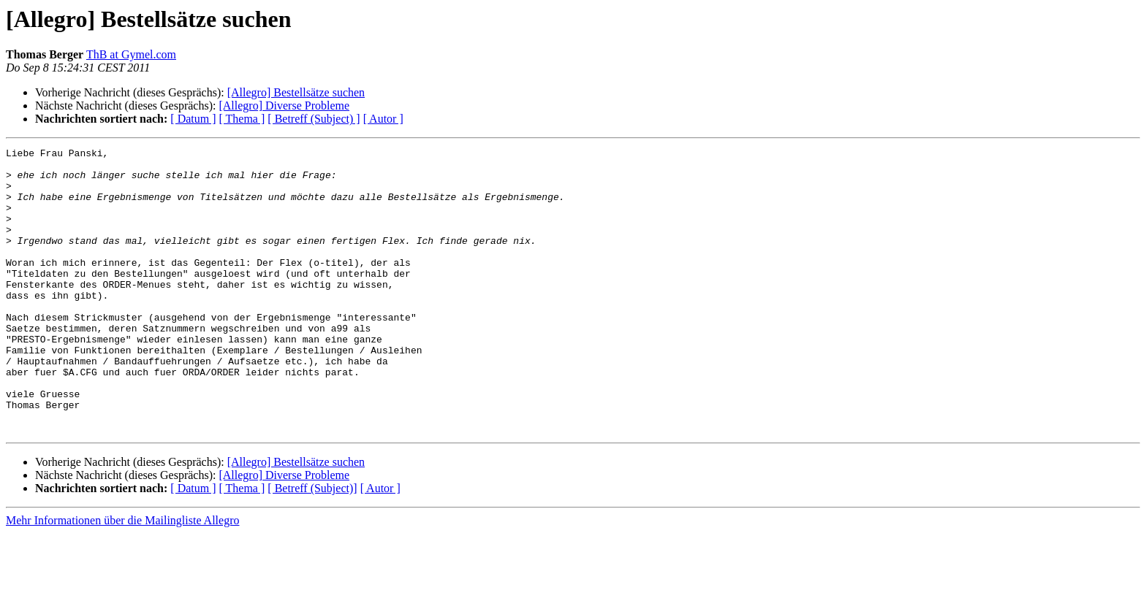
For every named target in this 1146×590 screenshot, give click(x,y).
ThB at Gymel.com (131, 54)
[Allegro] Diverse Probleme (284, 105)
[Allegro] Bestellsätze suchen (296, 92)
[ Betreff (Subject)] (312, 545)
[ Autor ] (383, 118)
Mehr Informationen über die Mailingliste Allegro (122, 577)
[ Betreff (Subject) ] (313, 118)
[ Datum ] (193, 118)
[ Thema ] (242, 118)
